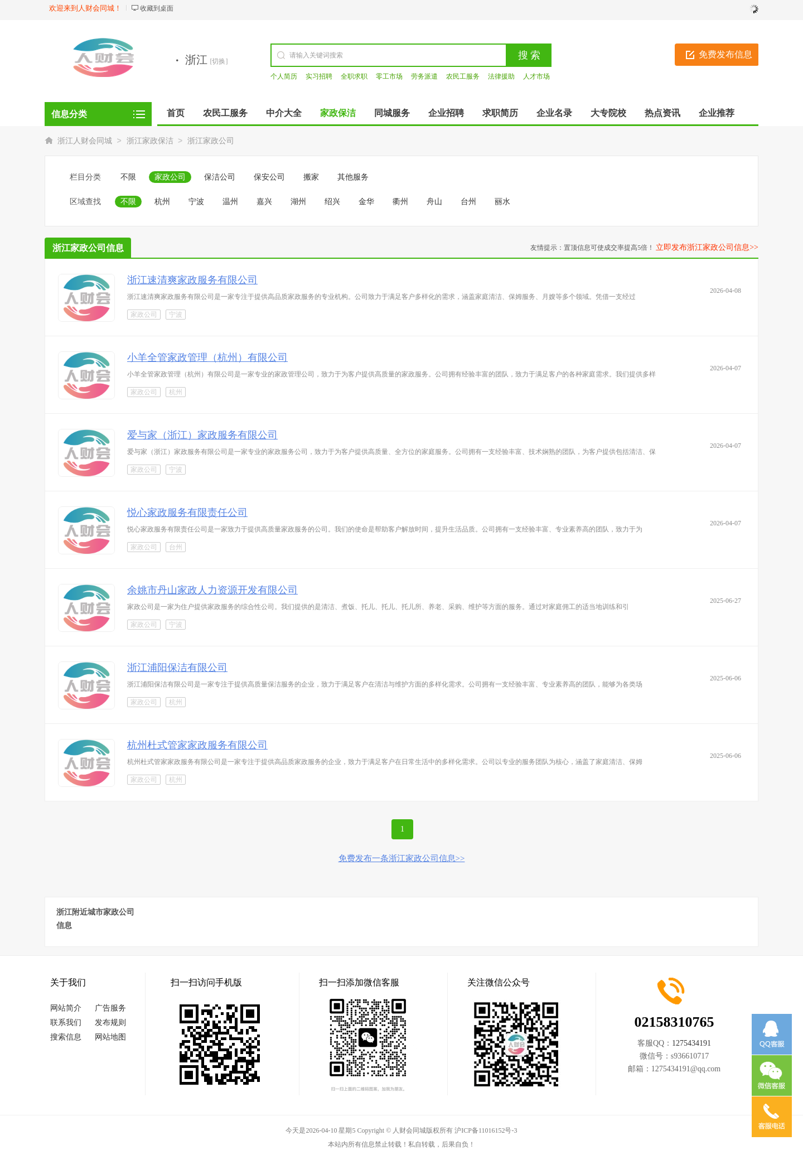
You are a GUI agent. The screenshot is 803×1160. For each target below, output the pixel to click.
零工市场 (389, 76)
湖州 (298, 201)
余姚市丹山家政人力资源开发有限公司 (212, 590)
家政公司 (170, 177)
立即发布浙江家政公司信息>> (707, 247)
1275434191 (691, 1043)
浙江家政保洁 (150, 141)
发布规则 (110, 1022)
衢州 (400, 201)
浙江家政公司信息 (88, 248)
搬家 (311, 177)
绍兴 (332, 201)
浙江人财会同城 (84, 141)
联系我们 (65, 1022)
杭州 (162, 201)
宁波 (196, 201)
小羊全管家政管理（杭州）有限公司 (207, 357)
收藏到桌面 (156, 8)
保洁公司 (219, 177)
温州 (230, 201)
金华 (366, 201)
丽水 (502, 201)
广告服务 (110, 1008)
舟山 (434, 201)
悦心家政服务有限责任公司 (187, 512)
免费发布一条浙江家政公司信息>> (401, 858)
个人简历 (283, 76)
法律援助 (501, 76)
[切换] (219, 61)
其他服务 (353, 177)
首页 (176, 113)
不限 (128, 177)
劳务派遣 (424, 76)
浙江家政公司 (210, 141)
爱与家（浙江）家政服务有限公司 (202, 435)
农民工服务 (463, 76)
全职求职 (354, 76)
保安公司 (269, 177)
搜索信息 (65, 1037)
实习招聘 (319, 76)
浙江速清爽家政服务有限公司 (192, 280)
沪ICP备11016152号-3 (485, 1130)
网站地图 (110, 1037)
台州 (468, 201)
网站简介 (65, 1008)
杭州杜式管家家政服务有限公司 (197, 745)
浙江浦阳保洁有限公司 (177, 667)
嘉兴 (264, 201)
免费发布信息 (725, 54)
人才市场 (536, 76)
